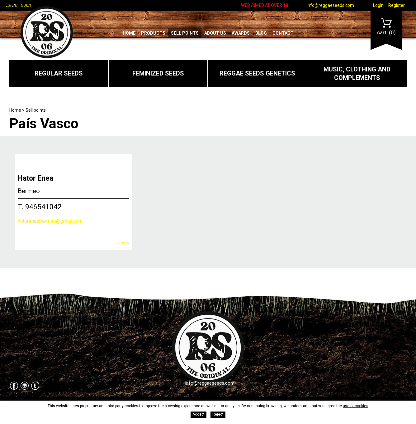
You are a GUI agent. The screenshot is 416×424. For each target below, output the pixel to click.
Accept (198, 414)
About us (215, 33)
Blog (261, 33)
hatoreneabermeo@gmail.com (50, 221)
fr (20, 5)
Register (396, 5)
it (31, 5)
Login (378, 5)
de (26, 5)
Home (129, 33)
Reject (218, 414)
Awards (241, 33)
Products (153, 33)
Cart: (386, 27)
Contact (283, 33)
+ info (122, 243)
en (14, 5)
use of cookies (355, 406)
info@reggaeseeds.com (330, 5)
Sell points (185, 33)
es (8, 5)
